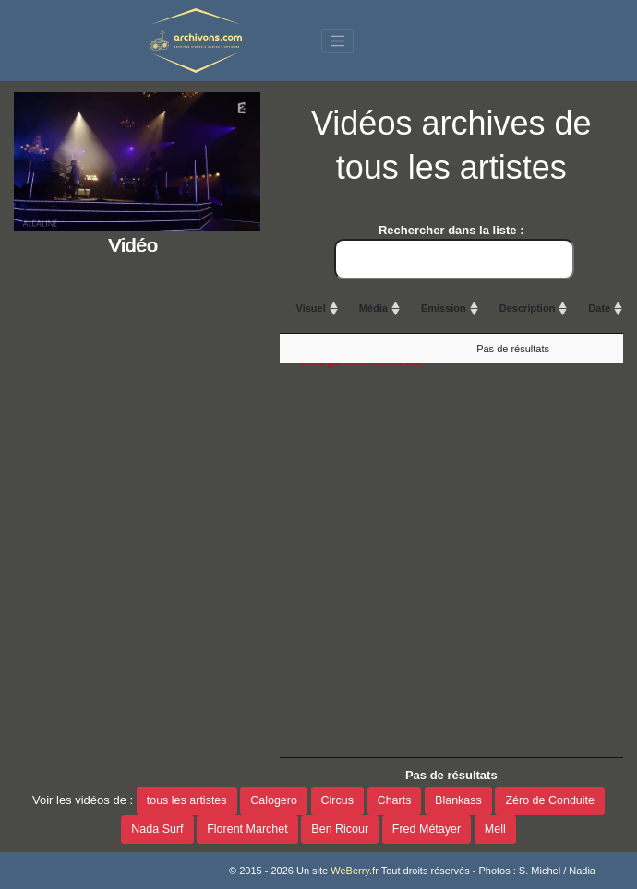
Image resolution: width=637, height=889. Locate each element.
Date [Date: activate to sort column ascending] (599, 308)
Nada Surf (157, 829)
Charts (395, 800)
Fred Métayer (426, 829)
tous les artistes (187, 800)
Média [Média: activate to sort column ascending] (373, 308)
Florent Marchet (247, 829)
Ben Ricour (339, 829)
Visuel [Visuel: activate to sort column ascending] (311, 308)
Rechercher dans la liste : (454, 251)
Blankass (458, 800)
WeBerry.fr (355, 870)
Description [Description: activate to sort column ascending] (527, 308)
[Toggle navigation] (338, 41)
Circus (337, 800)
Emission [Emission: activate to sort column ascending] (443, 308)
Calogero (273, 800)
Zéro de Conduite (550, 800)
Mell (495, 829)
